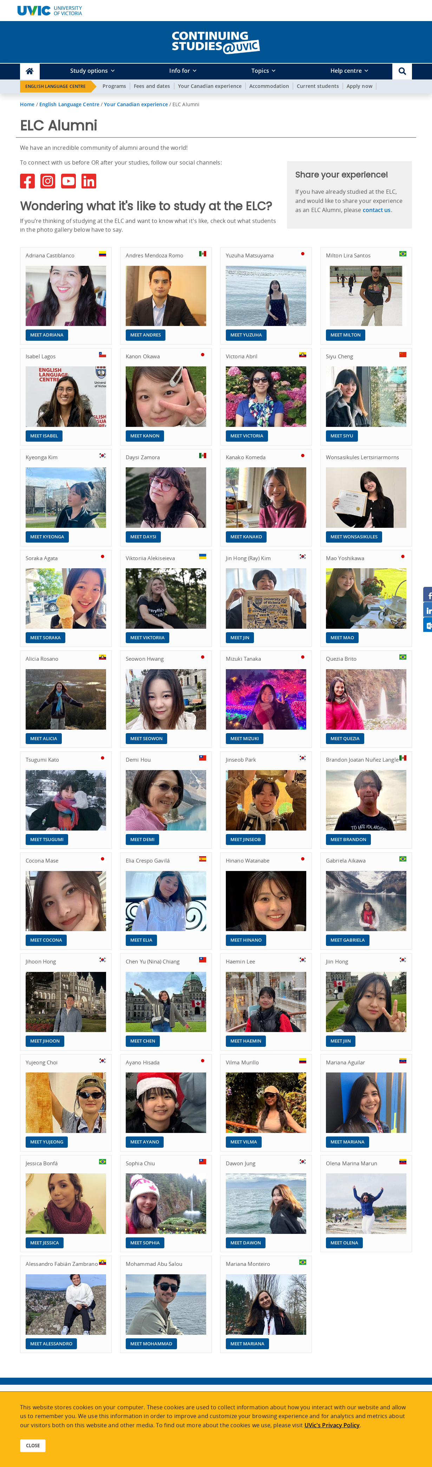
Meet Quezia (345, 738)
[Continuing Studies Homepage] (30, 71)
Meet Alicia (43, 738)
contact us (377, 210)
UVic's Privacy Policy (332, 1425)
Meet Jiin (340, 1041)
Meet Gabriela (347, 940)
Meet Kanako (246, 536)
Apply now (359, 86)
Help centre (346, 71)
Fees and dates (152, 86)
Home (27, 104)
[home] (216, 41)
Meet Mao (342, 637)
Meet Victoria (246, 436)
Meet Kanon (144, 436)
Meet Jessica (44, 1242)
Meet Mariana (347, 1142)
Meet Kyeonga (47, 536)
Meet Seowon (146, 738)
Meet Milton (345, 335)
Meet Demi (142, 839)
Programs (114, 86)
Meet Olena (344, 1242)
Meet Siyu (341, 436)
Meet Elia (141, 940)
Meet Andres (145, 335)
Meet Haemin (245, 1041)
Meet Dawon (245, 1242)
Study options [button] (89, 71)
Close (33, 1445)
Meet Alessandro (51, 1343)
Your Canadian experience (210, 86)
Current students (318, 86)
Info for (179, 71)
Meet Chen (142, 1041)
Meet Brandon (348, 839)
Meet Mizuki (244, 738)
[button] (402, 71)
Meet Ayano (144, 1142)
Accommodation (269, 86)
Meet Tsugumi (47, 839)
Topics (260, 71)
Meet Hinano (246, 940)
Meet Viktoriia (147, 637)
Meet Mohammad (151, 1343)
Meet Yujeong (46, 1142)
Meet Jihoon (45, 1041)
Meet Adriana (47, 335)
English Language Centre (55, 86)
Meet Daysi (143, 536)
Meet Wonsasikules (354, 536)
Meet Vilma (243, 1142)
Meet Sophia (145, 1242)
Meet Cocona (46, 940)
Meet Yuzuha (246, 335)
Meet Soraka (45, 637)
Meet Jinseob (245, 839)
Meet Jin (239, 637)
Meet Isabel (44, 436)
